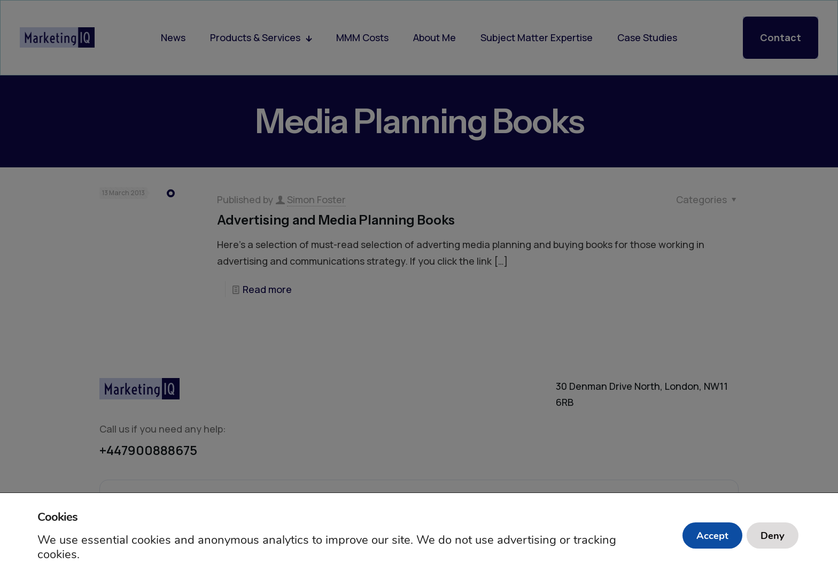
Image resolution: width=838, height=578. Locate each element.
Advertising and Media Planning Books (336, 220)
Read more (267, 289)
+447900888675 (148, 450)
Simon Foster (316, 199)
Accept (702, 535)
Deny (769, 535)
